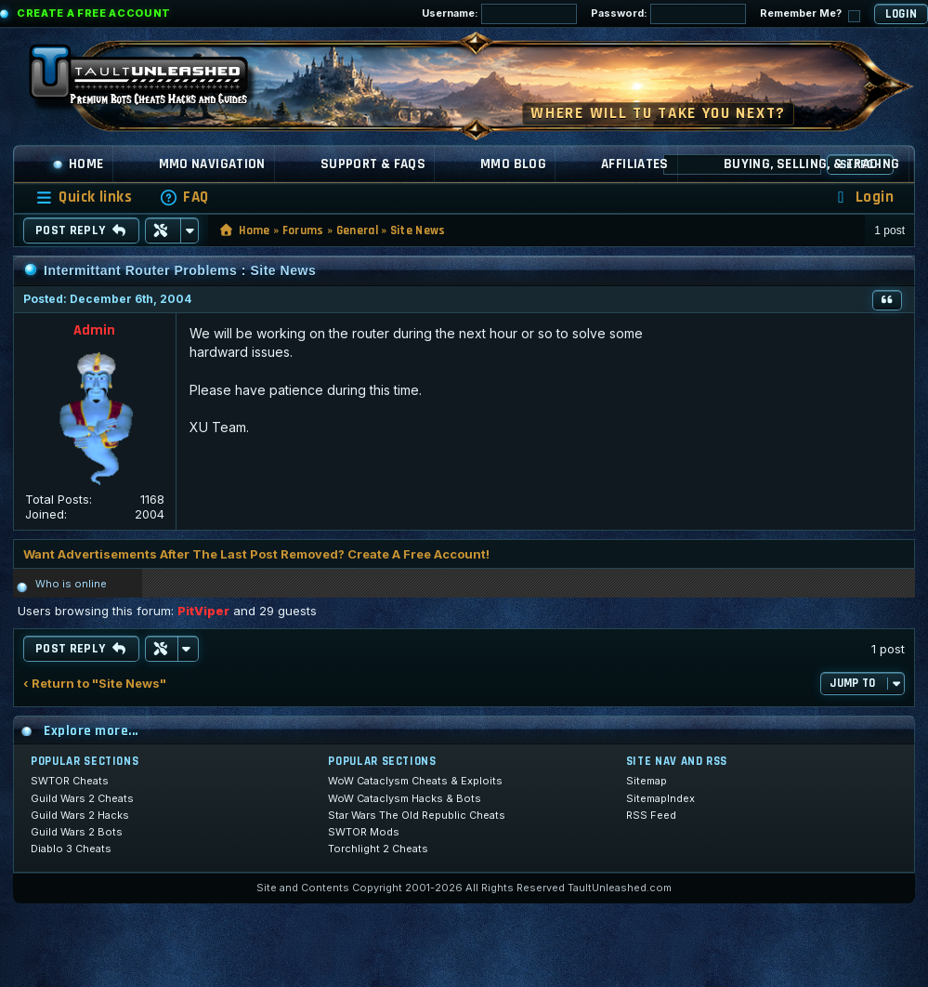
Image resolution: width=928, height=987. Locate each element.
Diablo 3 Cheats (71, 848)
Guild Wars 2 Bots (77, 831)
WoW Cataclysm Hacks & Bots (404, 798)
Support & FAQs (372, 164)
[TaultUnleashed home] (152, 81)
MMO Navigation (212, 164)
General (357, 230)
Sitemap (646, 780)
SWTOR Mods (363, 831)
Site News (418, 230)
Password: (668, 14)
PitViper (203, 610)
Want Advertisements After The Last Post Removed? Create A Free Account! (256, 553)
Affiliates (635, 164)
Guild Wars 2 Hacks (80, 815)
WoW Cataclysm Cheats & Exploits (415, 780)
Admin (94, 330)
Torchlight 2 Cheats (378, 848)
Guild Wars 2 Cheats (82, 798)
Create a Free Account (94, 13)
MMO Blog (513, 164)
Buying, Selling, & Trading (812, 164)
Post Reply (81, 230)
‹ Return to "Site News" (94, 684)
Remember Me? (810, 14)
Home (78, 164)
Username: (499, 14)
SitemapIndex (660, 798)
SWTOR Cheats (70, 780)
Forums (303, 230)
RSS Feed (651, 815)
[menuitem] (184, 197)
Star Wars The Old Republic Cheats (416, 815)
